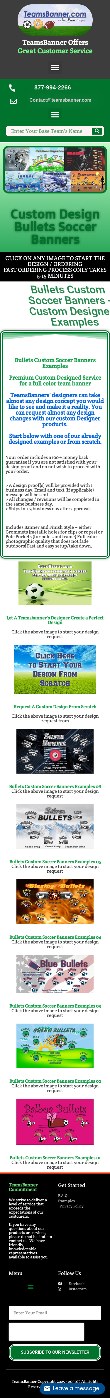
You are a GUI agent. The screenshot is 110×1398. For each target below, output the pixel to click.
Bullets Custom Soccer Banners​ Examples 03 (55, 1006)
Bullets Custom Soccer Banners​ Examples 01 (55, 1158)
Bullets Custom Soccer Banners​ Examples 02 (55, 1081)
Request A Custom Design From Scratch (55, 707)
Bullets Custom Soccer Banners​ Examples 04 (55, 937)
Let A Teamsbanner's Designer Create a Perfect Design (55, 620)
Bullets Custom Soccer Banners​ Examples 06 (55, 786)
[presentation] (46, 1332)
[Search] (97, 131)
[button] (55, 67)
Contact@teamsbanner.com (60, 100)
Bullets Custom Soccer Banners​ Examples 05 (55, 862)
